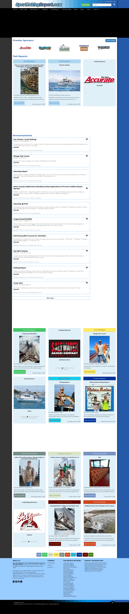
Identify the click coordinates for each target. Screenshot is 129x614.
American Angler (29, 532)
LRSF (39, 554)
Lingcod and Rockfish (23, 219)
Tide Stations (66, 593)
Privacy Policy (51, 563)
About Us (49, 565)
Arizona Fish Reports (68, 564)
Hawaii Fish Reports (68, 573)
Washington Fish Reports (69, 596)
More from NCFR (20, 372)
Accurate (99, 85)
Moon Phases (66, 581)
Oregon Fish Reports (68, 588)
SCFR (56, 554)
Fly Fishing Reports (68, 572)
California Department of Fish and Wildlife (95, 567)
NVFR (79, 554)
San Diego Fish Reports (69, 589)
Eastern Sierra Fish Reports (70, 567)
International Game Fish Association (93, 565)
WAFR (85, 554)
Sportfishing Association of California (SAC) (95, 563)
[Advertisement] (64, 24)
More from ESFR (20, 495)
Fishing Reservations (68, 569)
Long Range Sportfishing (69, 577)
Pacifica (29, 410)
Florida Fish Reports (68, 571)
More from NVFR (90, 420)
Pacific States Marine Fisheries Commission (95, 564)
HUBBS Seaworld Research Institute (93, 568)
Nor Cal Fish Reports (68, 585)
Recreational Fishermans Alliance (92, 571)
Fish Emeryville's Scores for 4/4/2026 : (30, 236)
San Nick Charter (21, 251)
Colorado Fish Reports (69, 565)
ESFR (62, 554)
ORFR (73, 554)
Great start (18, 283)
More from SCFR (90, 372)
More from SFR (19, 103)
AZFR (67, 554)
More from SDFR (55, 495)
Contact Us (50, 567)
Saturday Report (21, 171)
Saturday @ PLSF (21, 204)
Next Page (50, 298)
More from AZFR (90, 544)
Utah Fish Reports (68, 595)
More (16, 147)
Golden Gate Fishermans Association (93, 569)
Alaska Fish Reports (68, 563)
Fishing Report (20, 268)
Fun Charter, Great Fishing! (25, 139)
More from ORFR (55, 420)
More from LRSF (90, 495)
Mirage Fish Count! (21, 156)
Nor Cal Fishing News (68, 587)
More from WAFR (55, 544)
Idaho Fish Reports (68, 576)
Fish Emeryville (64, 354)
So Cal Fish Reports (68, 591)
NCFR (45, 554)
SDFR (50, 554)
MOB (90, 554)
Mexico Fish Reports (68, 579)
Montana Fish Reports (69, 580)
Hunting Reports (67, 575)
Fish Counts (66, 568)
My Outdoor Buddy (68, 583)
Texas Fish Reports (68, 592)
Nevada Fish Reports (68, 584)
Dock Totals (111, 40)
